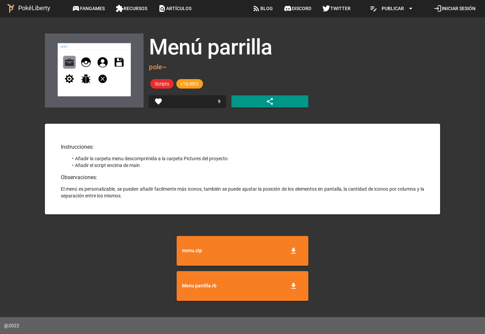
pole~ (158, 67)
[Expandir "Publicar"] (392, 8)
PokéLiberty (27, 8)
